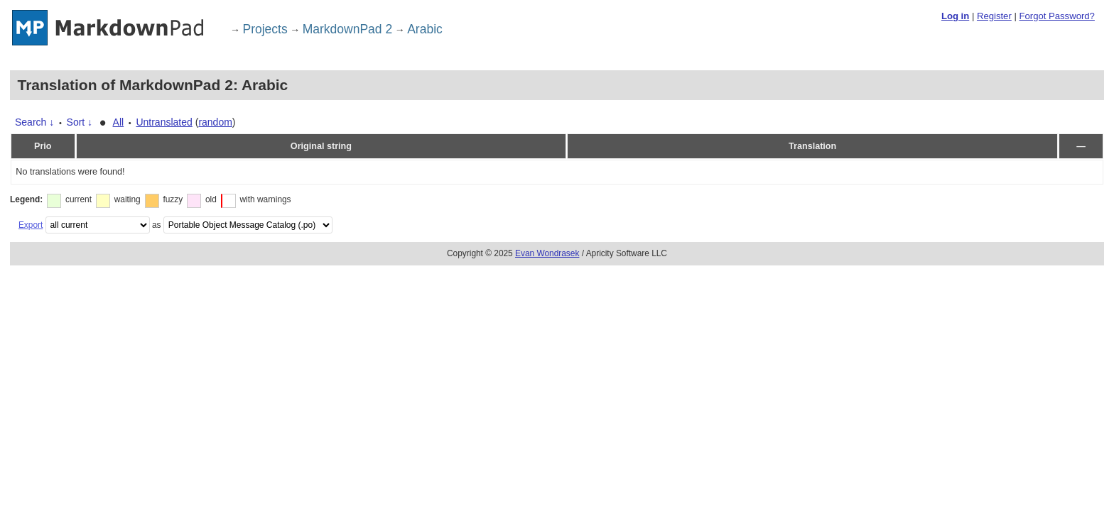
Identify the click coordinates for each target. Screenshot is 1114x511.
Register (994, 16)
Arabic (425, 29)
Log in (955, 16)
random (215, 122)
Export (30, 225)
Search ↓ (34, 122)
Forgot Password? (1056, 16)
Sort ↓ (80, 122)
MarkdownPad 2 (347, 29)
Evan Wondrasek (547, 253)
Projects (265, 29)
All (118, 122)
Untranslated (164, 122)
